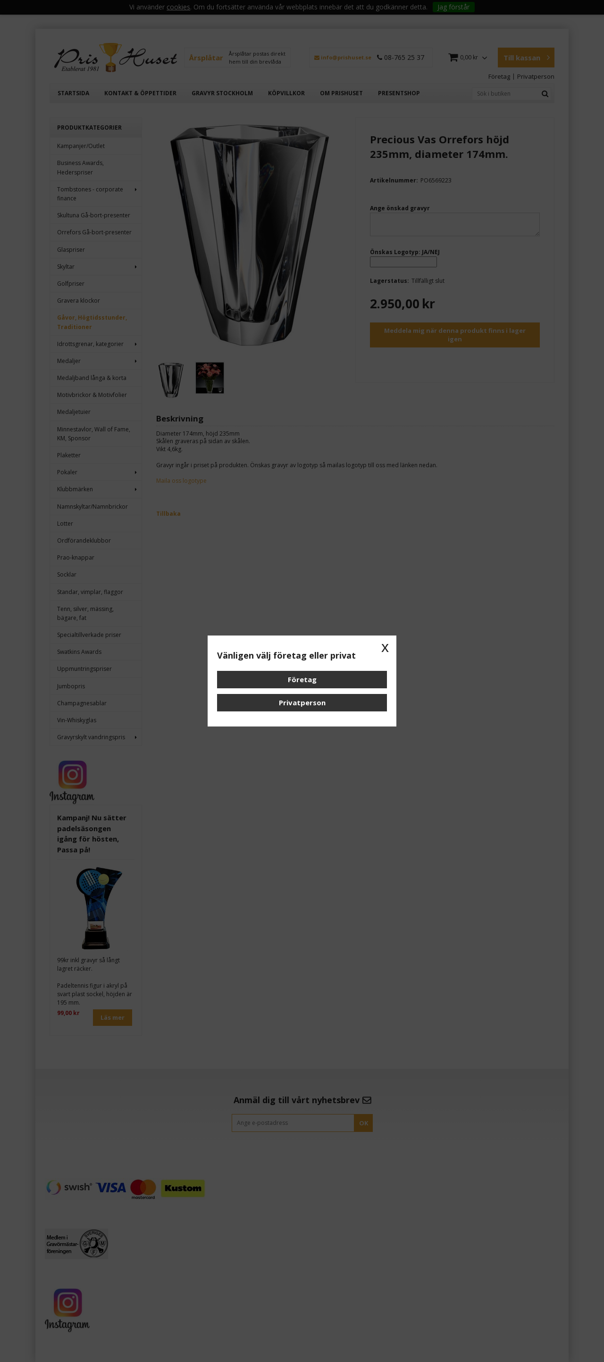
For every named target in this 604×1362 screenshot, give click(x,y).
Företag (302, 679)
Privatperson (302, 702)
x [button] (385, 646)
